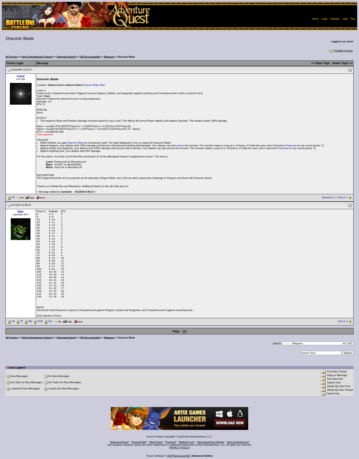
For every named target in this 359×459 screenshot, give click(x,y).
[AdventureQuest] (66, 57)
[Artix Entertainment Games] (37, 57)
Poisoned (291, 145)
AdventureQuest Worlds (210, 442)
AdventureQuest (119, 442)
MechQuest (156, 442)
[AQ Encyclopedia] (90, 57)
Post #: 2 (343, 321)
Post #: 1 (343, 197)
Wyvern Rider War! (94, 85)
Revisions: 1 (329, 197)
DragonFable (139, 442)
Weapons (109, 57)
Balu (21, 211)
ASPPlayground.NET (179, 455)
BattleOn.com (186, 442)
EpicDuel (171, 442)
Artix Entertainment (238, 442)
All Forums (12, 57)
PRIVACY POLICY (179, 447)
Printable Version (341, 50)
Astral (20, 76)
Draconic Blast (75, 142)
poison (180, 145)
